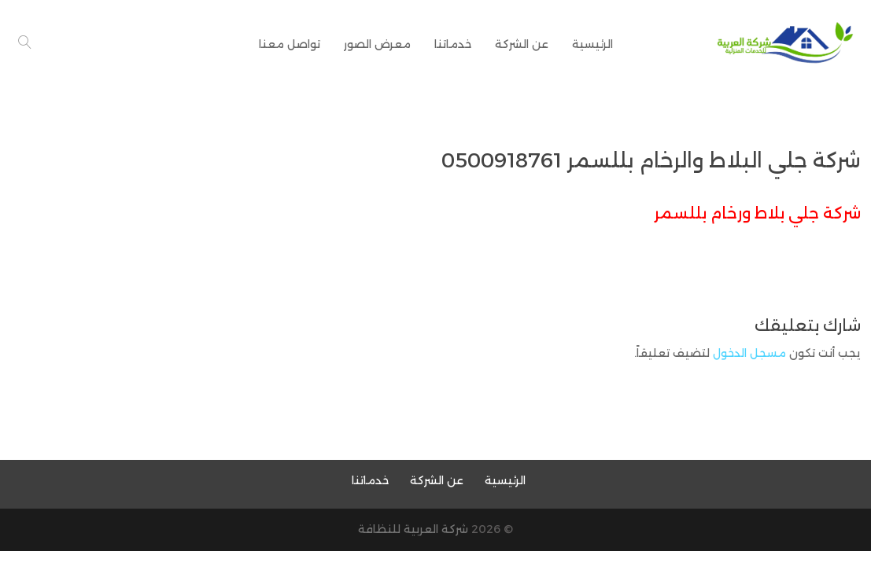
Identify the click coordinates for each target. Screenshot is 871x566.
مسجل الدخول (749, 353)
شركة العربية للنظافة (413, 529)
